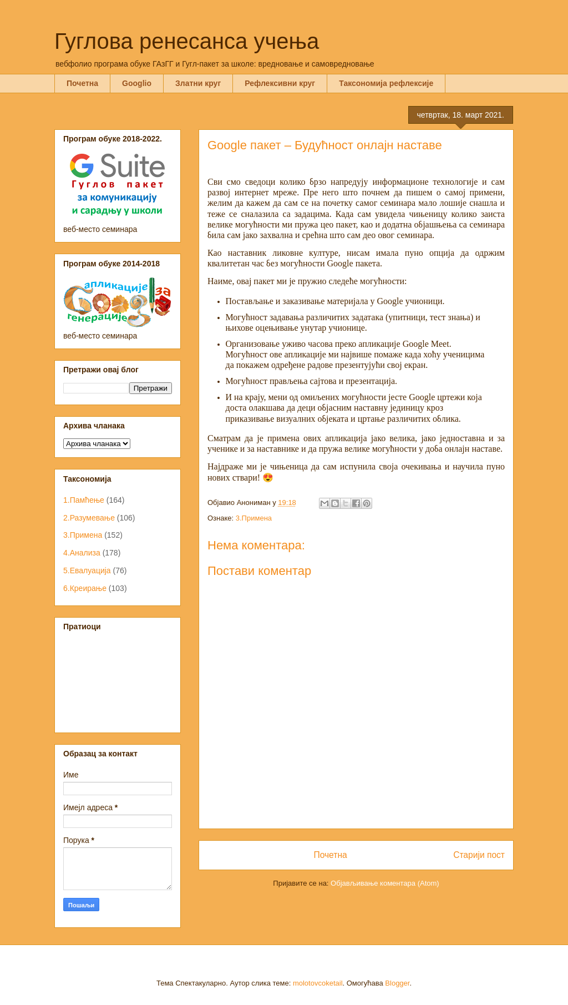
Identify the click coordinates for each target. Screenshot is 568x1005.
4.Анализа (81, 552)
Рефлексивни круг (280, 83)
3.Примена (254, 518)
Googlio (136, 83)
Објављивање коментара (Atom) (385, 883)
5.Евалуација (87, 570)
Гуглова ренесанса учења (186, 41)
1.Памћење (83, 500)
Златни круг (198, 83)
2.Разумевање (89, 517)
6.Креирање (84, 588)
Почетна (82, 83)
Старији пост (479, 855)
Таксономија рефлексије (386, 83)
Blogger (397, 983)
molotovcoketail (318, 983)
